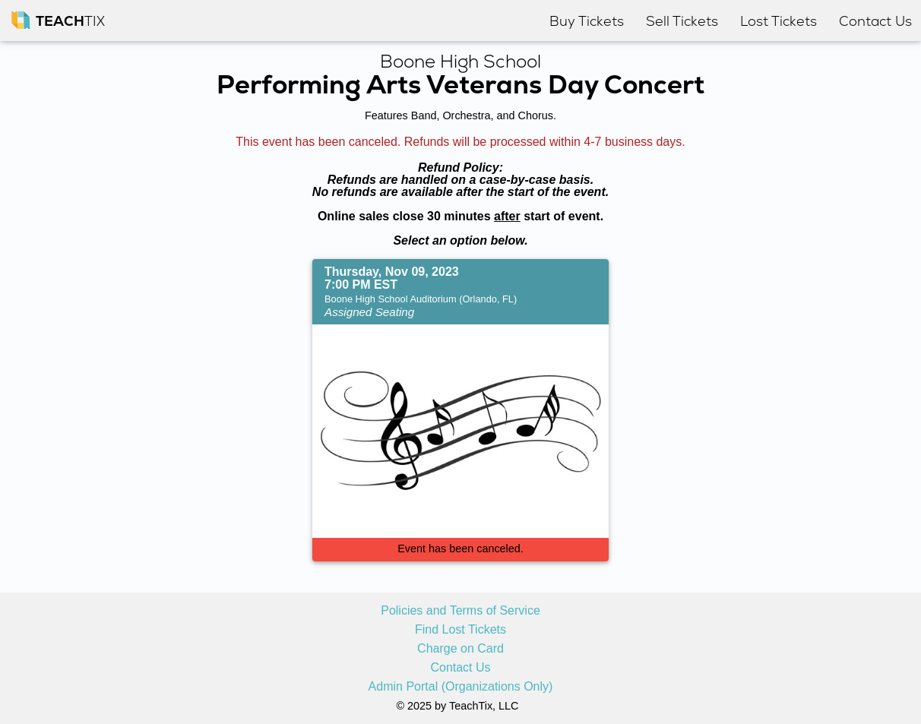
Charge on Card (460, 649)
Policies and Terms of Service (460, 611)
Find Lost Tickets (460, 630)
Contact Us (460, 668)
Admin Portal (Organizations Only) (461, 687)
